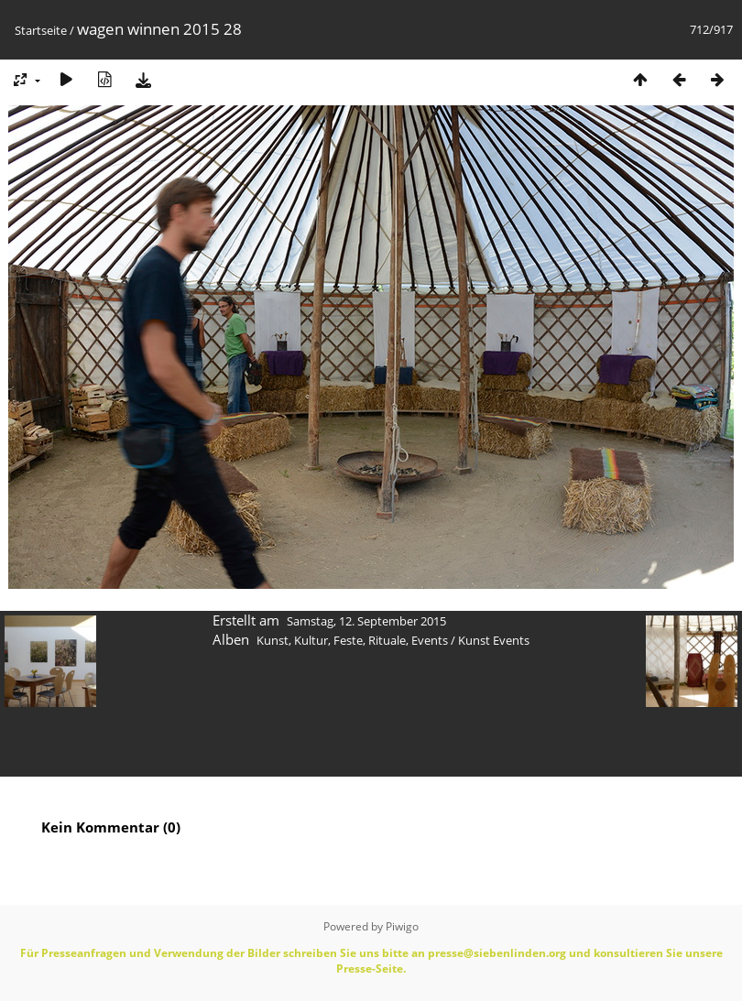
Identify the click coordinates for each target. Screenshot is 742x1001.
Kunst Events (493, 640)
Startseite (41, 30)
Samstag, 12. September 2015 (366, 621)
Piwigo (402, 926)
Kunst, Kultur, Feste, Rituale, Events (352, 640)
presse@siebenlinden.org (497, 953)
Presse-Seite (369, 968)
